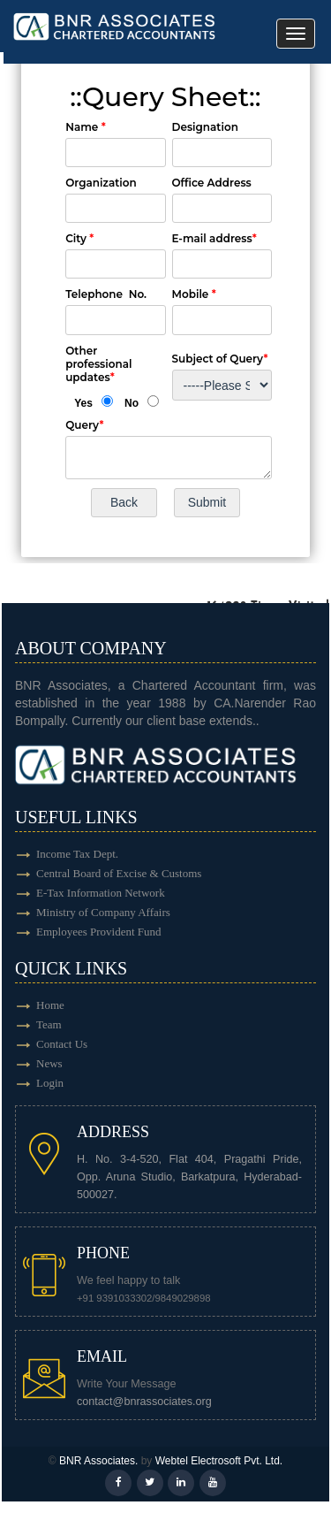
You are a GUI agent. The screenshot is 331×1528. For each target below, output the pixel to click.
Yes (83, 403)
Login (50, 1082)
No (131, 403)
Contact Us (61, 1043)
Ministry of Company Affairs (103, 912)
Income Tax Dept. (77, 853)
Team (49, 1024)
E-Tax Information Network (100, 892)
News (49, 1063)
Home (50, 1005)
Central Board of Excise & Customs (118, 873)
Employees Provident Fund (99, 931)
